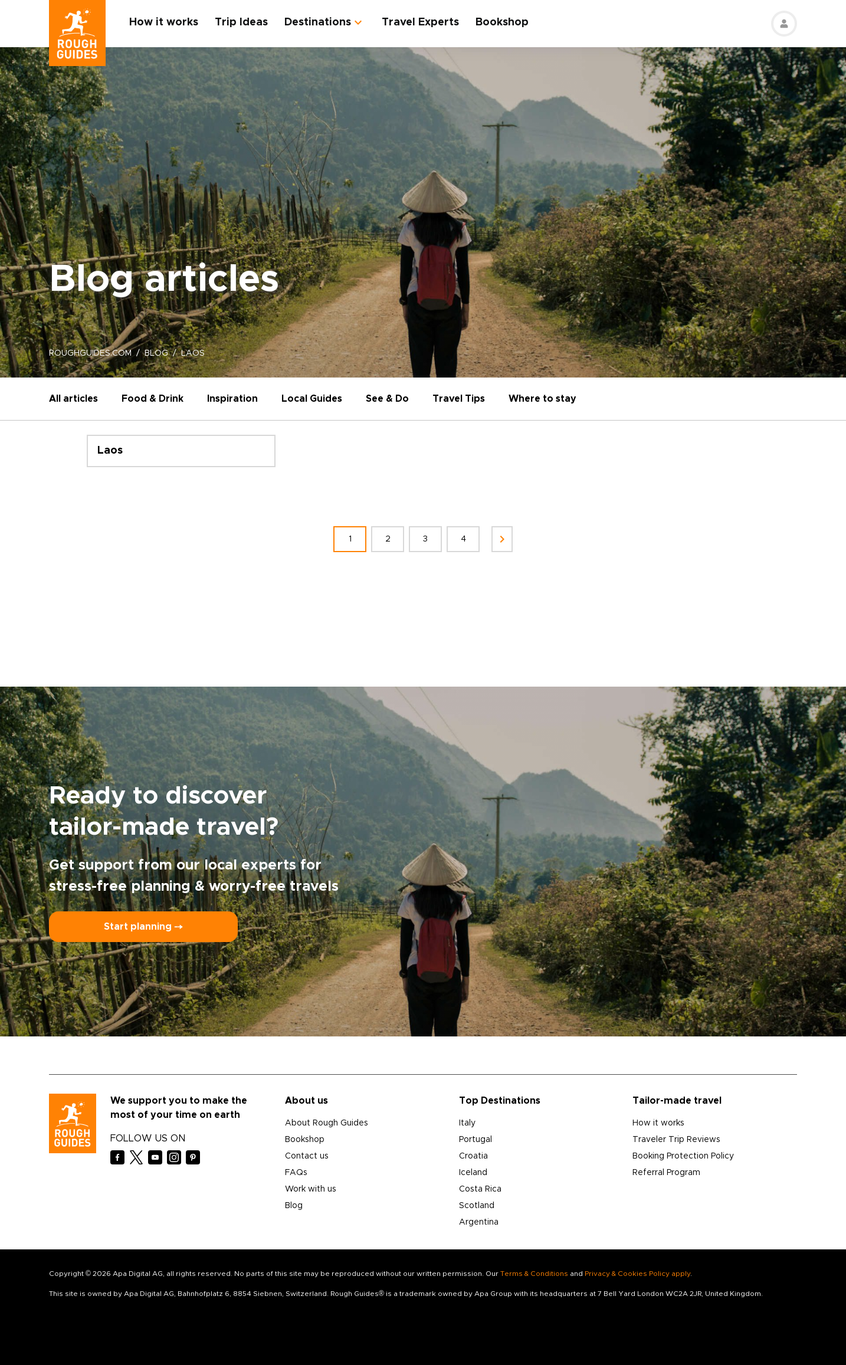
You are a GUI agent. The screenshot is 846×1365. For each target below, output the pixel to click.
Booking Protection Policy (683, 1156)
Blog (294, 1206)
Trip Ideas (241, 22)
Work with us (310, 1189)
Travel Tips (458, 398)
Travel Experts (420, 22)
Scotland (476, 1206)
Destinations (317, 22)
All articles (73, 398)
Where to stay (542, 398)
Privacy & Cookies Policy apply (637, 1273)
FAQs (296, 1173)
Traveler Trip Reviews (676, 1140)
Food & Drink (152, 398)
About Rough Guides (326, 1123)
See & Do (387, 398)
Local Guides (311, 398)
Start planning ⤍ (143, 926)
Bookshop (502, 22)
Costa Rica (480, 1189)
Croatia (473, 1156)
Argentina (479, 1222)
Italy (467, 1123)
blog (156, 353)
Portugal (475, 1140)
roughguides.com (90, 353)
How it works (163, 22)
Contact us (307, 1156)
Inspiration (232, 398)
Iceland (473, 1173)
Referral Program (666, 1173)
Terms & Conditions (534, 1273)
